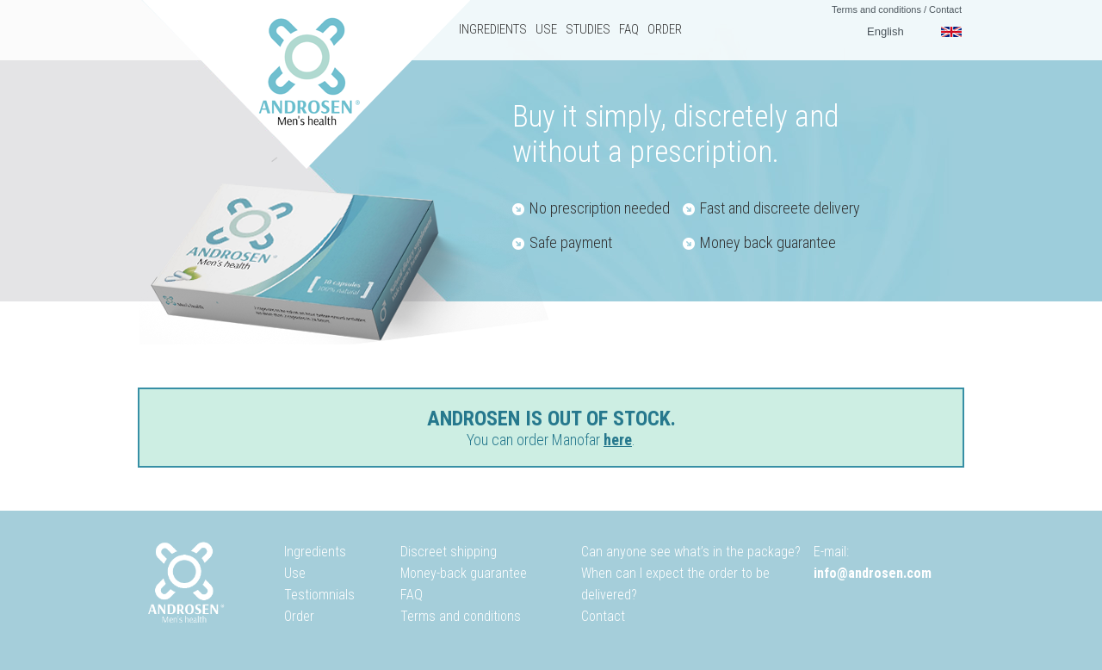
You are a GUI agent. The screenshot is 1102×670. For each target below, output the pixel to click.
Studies (588, 29)
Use (546, 29)
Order (664, 29)
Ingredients (493, 29)
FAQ (629, 29)
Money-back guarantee (463, 573)
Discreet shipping (448, 551)
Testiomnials (319, 594)
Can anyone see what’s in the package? (691, 551)
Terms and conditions (876, 9)
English (885, 31)
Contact (945, 9)
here (618, 440)
